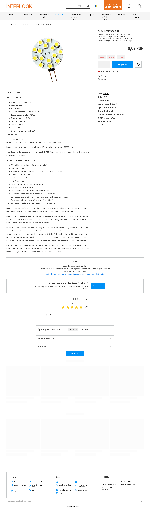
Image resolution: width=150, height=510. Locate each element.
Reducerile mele (82, 490)
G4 (34, 25)
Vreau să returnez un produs (38, 486)
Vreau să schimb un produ (19, 491)
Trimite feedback (75, 353)
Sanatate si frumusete (137, 16)
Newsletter (62, 493)
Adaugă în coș (122, 64)
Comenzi (14, 477)
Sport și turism (121, 14)
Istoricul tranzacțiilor (65, 490)
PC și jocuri (90, 14)
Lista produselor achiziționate (82, 486)
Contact (34, 490)
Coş (79, 482)
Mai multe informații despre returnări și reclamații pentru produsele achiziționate (75, 274)
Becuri (28, 25)
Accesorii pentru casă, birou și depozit (106, 16)
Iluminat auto (13, 14)
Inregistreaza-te (63, 482)
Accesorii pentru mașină (44, 16)
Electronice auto (28, 14)
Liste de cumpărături (65, 485)
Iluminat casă (59, 14)
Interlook (106, 93)
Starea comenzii (18, 482)
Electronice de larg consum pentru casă (75, 16)
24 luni (107, 100)
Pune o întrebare (98, 286)
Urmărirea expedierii (38, 482)
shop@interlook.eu (73, 506)
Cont (58, 477)
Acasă (12, 25)
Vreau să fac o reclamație (21, 485)
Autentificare (129, 7)
